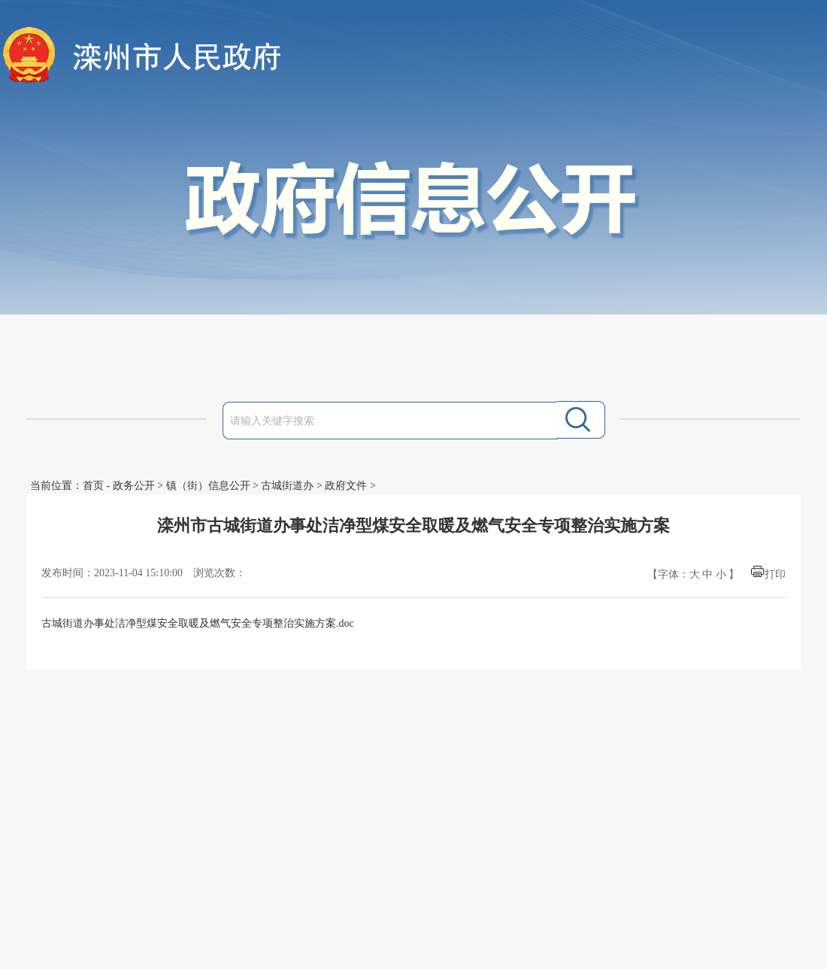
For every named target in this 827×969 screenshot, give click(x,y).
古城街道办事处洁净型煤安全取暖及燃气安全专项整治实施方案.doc (197, 623)
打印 (775, 574)
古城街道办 (287, 485)
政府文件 (346, 485)
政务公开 (134, 485)
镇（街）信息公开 (208, 485)
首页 (93, 485)
